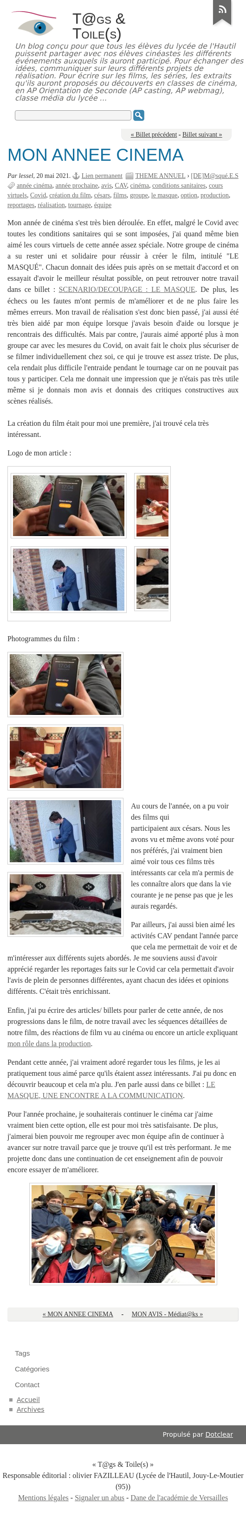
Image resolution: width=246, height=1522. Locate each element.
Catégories (32, 1369)
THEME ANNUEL (161, 175)
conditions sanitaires (179, 185)
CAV (121, 185)
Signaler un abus (99, 1498)
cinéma (139, 185)
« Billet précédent (154, 134)
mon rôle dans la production (49, 1044)
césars (102, 195)
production (215, 195)
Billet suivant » (202, 134)
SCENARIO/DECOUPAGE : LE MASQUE (127, 289)
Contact (27, 1385)
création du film (70, 195)
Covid (38, 195)
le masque (164, 195)
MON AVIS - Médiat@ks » (167, 1314)
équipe (102, 205)
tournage (79, 205)
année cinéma (34, 185)
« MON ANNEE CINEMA (78, 1314)
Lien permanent (102, 175)
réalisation (51, 205)
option (189, 195)
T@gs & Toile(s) (98, 26)
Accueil (28, 1399)
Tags (22, 1353)
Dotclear (219, 1434)
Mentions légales (43, 1498)
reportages (20, 205)
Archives (31, 1409)
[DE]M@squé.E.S (214, 175)
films (120, 195)
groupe (139, 195)
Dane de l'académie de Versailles (179, 1498)
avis (106, 185)
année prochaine (77, 185)
